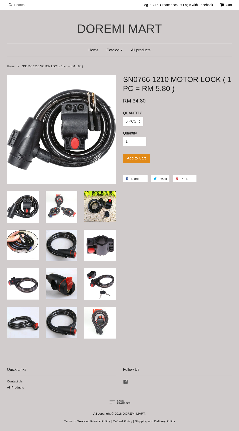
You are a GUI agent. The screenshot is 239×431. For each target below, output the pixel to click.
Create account (171, 5)
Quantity (130, 133)
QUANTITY (132, 113)
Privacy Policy (100, 421)
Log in (147, 5)
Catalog (114, 50)
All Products (15, 387)
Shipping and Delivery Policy (155, 421)
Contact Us (15, 381)
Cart (229, 5)
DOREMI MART (119, 28)
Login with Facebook (198, 5)
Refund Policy (122, 421)
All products (141, 50)
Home (93, 50)
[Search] (21, 5)
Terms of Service (76, 421)
